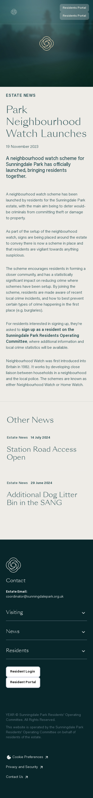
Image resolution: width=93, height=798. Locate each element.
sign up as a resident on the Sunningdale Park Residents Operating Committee (42, 336)
